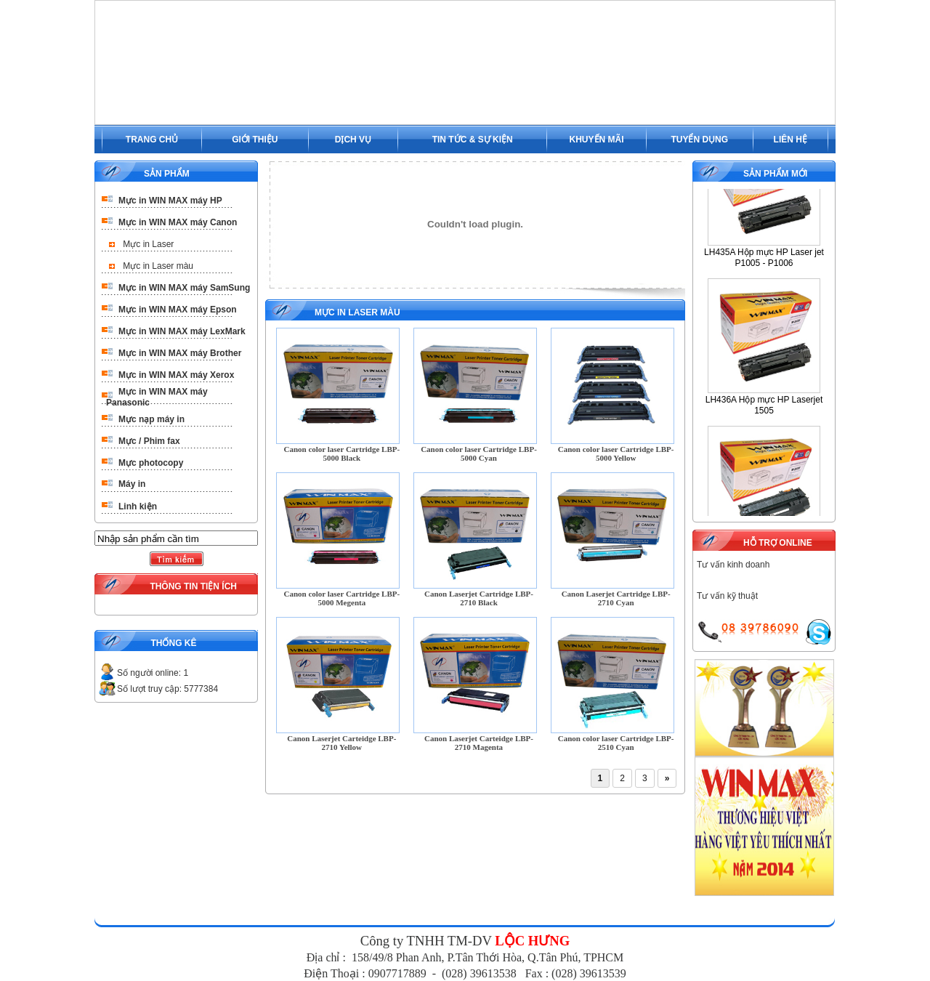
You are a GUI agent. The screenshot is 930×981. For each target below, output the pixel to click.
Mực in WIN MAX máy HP (170, 200)
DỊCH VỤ (353, 139)
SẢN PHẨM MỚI (775, 174)
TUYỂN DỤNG (699, 139)
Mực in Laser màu (158, 266)
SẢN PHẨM (167, 174)
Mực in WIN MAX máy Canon (177, 222)
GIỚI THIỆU (255, 139)
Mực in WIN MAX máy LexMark (182, 331)
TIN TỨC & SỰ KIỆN (472, 139)
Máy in (131, 484)
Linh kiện (137, 506)
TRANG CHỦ (152, 139)
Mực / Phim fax (149, 441)
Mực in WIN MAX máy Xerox (176, 375)
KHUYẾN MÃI (597, 139)
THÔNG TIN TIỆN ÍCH (193, 586)
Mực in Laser (148, 244)
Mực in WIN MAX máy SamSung (184, 288)
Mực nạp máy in (151, 419)
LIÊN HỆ (790, 139)
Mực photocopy (150, 463)
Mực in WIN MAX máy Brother (179, 353)
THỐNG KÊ (173, 643)
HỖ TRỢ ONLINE (777, 543)
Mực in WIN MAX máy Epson (177, 309)
